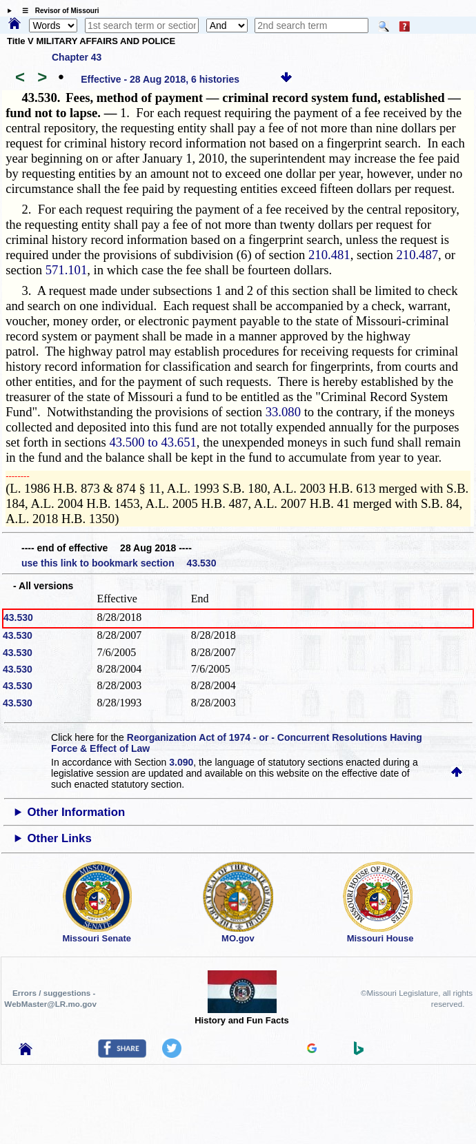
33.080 (283, 412)
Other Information (76, 812)
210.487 (417, 254)
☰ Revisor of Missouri (57, 10)
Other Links (59, 838)
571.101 (67, 270)
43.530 (18, 617)
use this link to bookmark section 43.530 (118, 563)
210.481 (329, 254)
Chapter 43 (76, 57)
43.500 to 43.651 (152, 442)
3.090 (181, 762)
